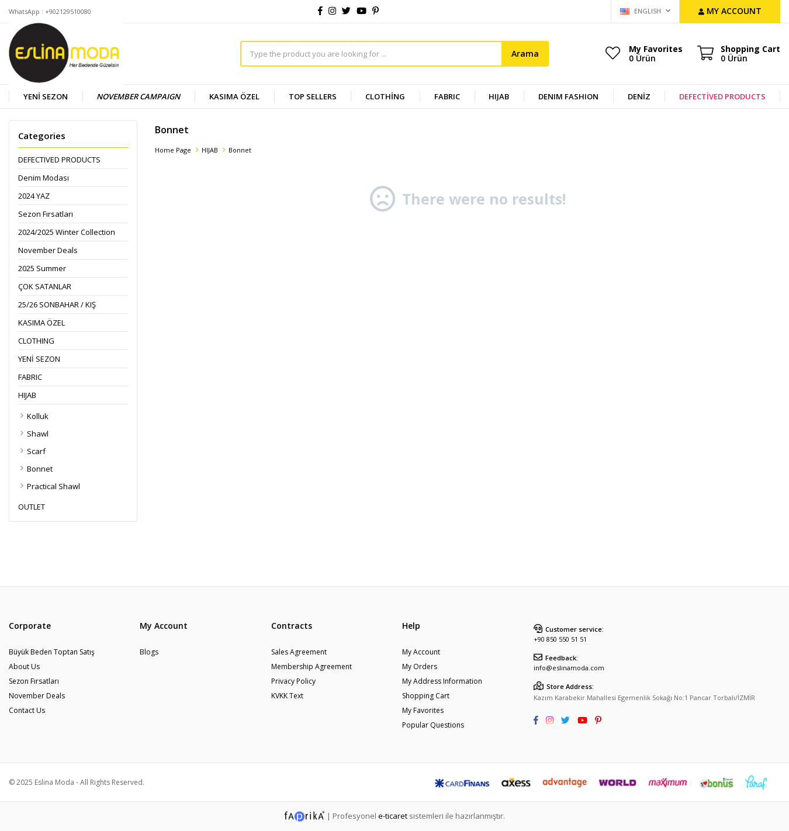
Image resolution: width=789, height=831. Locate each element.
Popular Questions (433, 725)
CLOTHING (36, 340)
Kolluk (38, 416)
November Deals (48, 250)
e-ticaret (392, 815)
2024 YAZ (34, 196)
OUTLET (31, 506)
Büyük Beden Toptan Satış (52, 652)
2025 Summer (42, 268)
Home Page (173, 150)
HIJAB (499, 96)
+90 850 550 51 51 (560, 639)
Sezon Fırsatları (45, 214)
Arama (525, 53)
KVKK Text (287, 696)
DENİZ (639, 96)
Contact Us (27, 710)
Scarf (36, 451)
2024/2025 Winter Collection (66, 232)
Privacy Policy (293, 681)
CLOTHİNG (385, 96)
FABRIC (447, 96)
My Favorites (656, 53)
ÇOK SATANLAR (44, 286)
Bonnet (40, 468)
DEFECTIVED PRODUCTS (59, 159)
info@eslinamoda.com (569, 667)
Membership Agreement (311, 666)
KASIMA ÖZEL (234, 96)
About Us (24, 666)
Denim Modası (43, 177)
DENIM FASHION (568, 96)
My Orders (419, 666)
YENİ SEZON (45, 96)
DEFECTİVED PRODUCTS (722, 96)
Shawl (38, 433)
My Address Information (442, 681)
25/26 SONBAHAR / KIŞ (57, 304)
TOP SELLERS (313, 96)
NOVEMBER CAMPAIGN (138, 96)
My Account (421, 652)
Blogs (149, 652)
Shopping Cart (425, 696)
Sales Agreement (299, 652)
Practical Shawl (53, 486)
